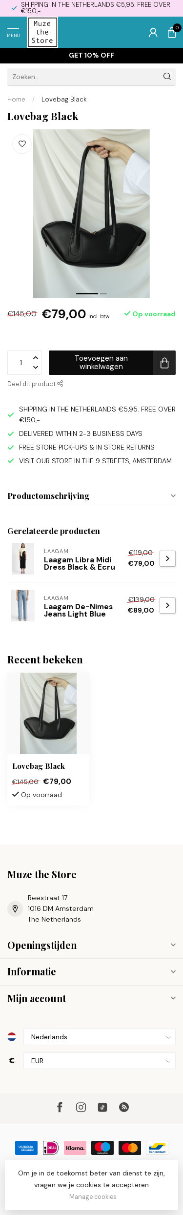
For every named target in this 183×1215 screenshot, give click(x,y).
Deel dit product (35, 384)
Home (16, 99)
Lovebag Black (64, 99)
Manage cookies (93, 1197)
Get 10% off (91, 55)
